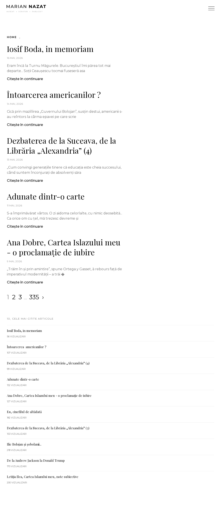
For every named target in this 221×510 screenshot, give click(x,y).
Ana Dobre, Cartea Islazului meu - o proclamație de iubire (63, 247)
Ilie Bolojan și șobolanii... (24, 444)
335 (34, 297)
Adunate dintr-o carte (46, 196)
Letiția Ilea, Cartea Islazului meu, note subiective (42, 477)
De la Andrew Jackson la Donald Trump (36, 460)
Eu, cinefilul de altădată (24, 412)
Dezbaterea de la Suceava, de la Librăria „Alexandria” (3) (48, 428)
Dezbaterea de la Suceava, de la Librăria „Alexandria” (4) (61, 145)
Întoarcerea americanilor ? (54, 95)
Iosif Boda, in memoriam (50, 49)
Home (12, 37)
